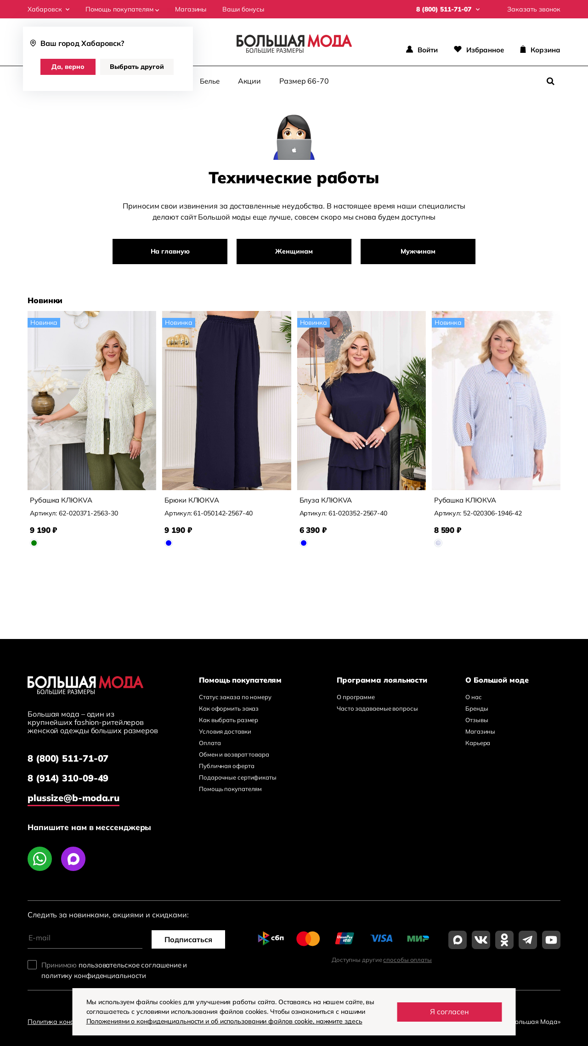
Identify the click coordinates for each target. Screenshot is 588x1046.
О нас (473, 697)
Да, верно (68, 66)
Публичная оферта (226, 765)
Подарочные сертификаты (238, 777)
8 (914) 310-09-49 (68, 778)
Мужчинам (418, 251)
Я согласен (449, 1011)
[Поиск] (550, 81)
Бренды (476, 708)
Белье (210, 81)
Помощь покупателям (122, 9)
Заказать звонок (533, 9)
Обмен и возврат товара (234, 754)
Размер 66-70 (304, 80)
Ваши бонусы (243, 9)
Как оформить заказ (229, 708)
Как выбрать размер (228, 720)
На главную (170, 251)
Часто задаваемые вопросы (377, 708)
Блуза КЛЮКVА (326, 500)
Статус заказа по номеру (235, 697)
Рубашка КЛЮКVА (61, 500)
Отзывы (476, 720)
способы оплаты (407, 959)
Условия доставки (225, 731)
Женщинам (293, 251)
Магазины (190, 9)
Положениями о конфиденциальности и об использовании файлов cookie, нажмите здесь (224, 1021)
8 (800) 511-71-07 (68, 758)
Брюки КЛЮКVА (191, 500)
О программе (356, 697)
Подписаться (188, 939)
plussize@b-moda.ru (73, 797)
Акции (249, 80)
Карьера (477, 742)
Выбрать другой (137, 66)
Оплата (209, 742)
